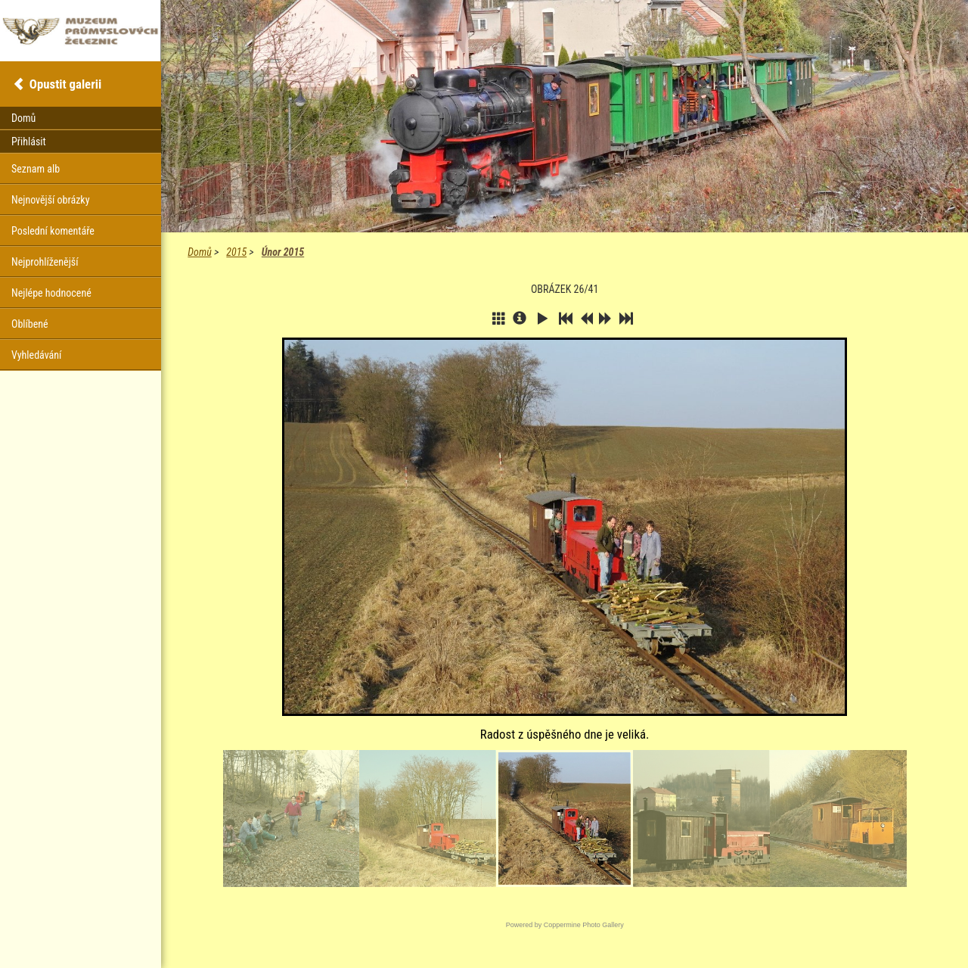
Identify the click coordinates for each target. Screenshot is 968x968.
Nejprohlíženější (44, 262)
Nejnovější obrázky (50, 200)
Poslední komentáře (53, 231)
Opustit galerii (65, 84)
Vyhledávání (36, 355)
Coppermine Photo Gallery (584, 925)
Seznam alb (35, 169)
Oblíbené (29, 324)
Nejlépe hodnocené (51, 293)
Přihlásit (28, 141)
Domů (199, 252)
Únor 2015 (283, 252)
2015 (236, 252)
